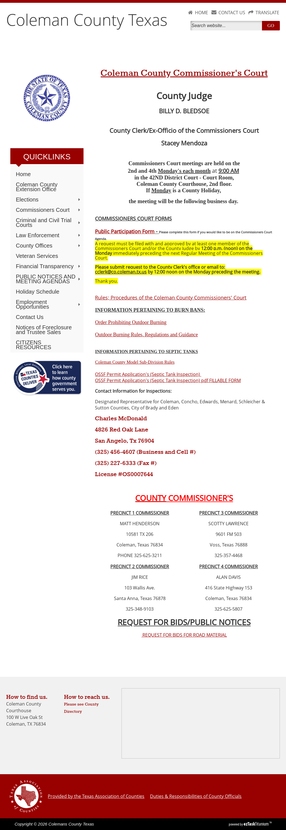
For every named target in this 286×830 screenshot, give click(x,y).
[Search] (227, 25)
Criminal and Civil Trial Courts (48, 222)
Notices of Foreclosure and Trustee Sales (44, 329)
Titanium (257, 824)
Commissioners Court (48, 210)
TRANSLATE (267, 12)
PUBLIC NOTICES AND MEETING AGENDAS (48, 279)
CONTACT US (231, 12)
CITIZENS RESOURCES (33, 344)
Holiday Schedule (37, 292)
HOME (201, 12)
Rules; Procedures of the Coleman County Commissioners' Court (170, 297)
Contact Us (30, 317)
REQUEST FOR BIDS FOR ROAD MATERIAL (184, 635)
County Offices (48, 246)
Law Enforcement (48, 235)
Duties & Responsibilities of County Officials (196, 796)
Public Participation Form (124, 231)
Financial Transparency (48, 266)
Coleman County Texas (87, 19)
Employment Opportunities (48, 304)
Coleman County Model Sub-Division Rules (134, 362)
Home (23, 174)
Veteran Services (37, 256)
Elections (48, 199)
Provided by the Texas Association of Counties (96, 796)
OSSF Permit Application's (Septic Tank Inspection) (148, 374)
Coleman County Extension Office (37, 186)
